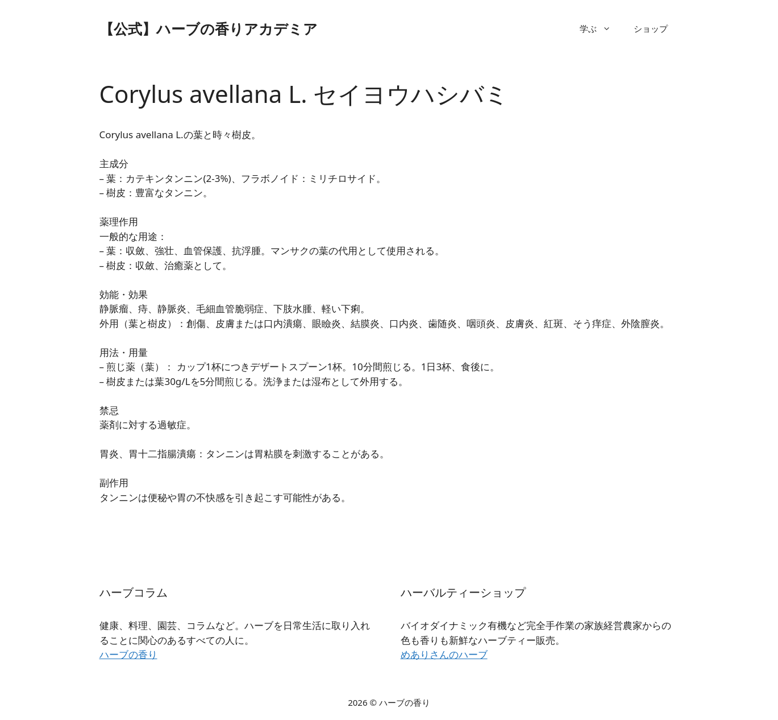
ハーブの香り (128, 654)
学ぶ (601, 28)
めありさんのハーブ (444, 654)
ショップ (651, 28)
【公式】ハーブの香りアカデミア (208, 28)
